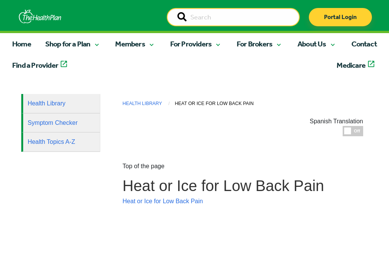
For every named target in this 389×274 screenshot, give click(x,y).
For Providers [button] (191, 43)
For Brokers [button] (254, 43)
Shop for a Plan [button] (67, 43)
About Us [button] (311, 43)
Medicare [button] (351, 65)
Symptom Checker (53, 122)
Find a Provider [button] (35, 65)
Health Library (47, 103)
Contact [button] (364, 43)
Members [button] (130, 43)
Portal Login (340, 17)
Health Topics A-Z (51, 142)
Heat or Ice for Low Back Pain (163, 201)
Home (21, 43)
